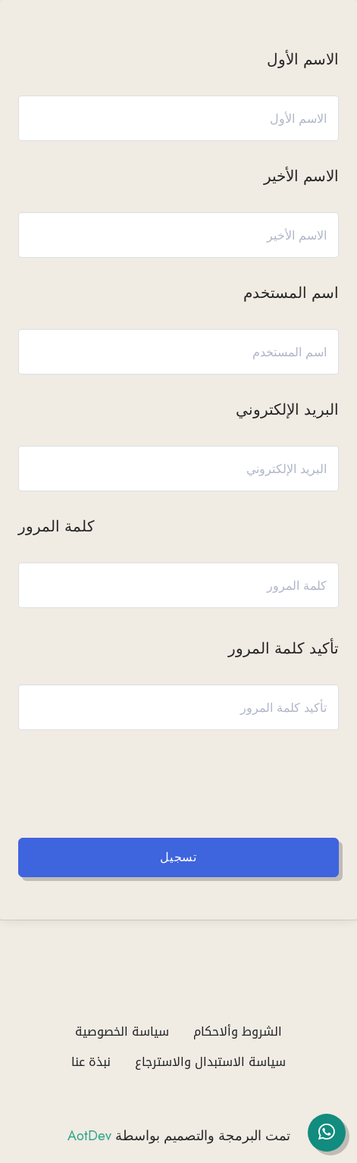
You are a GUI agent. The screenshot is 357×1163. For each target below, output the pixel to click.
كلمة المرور (56, 527)
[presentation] (201, 780)
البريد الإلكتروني (287, 410)
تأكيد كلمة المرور (283, 649)
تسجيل (178, 857)
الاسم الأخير (301, 176)
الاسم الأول (303, 60)
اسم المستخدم (291, 293)
